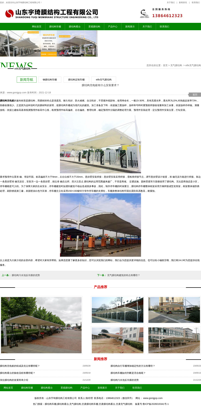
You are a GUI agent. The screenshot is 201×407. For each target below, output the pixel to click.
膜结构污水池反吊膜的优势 (25, 275)
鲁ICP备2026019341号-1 (156, 404)
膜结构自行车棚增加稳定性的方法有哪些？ (133, 366)
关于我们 (171, 2)
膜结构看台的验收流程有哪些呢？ (17, 373)
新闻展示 (130, 26)
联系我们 (164, 26)
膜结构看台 (75, 26)
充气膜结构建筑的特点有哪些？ (123, 275)
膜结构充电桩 (7, 100)
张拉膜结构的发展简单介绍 (14, 380)
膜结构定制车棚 (76, 79)
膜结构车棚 (55, 26)
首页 (165, 65)
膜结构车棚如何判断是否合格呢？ (128, 373)
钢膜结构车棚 (50, 79)
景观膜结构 (94, 26)
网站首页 (36, 26)
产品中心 (112, 26)
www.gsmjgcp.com (16, 92)
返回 (195, 94)
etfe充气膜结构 (104, 79)
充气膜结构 (176, 65)
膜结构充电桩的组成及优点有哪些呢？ (20, 366)
